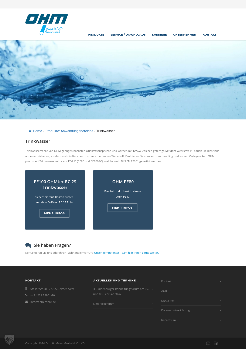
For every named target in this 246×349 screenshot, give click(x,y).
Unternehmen (184, 34)
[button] (9, 339)
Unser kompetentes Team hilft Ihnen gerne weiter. (126, 253)
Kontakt (209, 34)
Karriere (159, 34)
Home (35, 131)
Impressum (168, 320)
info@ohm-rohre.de (43, 302)
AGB (164, 291)
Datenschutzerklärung (175, 310)
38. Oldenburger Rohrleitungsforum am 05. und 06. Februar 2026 (121, 291)
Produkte (96, 34)
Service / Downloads (128, 34)
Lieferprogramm (103, 304)
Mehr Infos (54, 213)
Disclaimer (168, 300)
